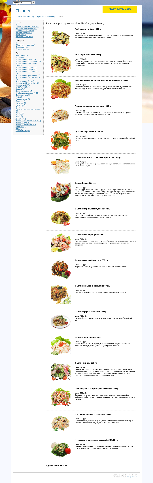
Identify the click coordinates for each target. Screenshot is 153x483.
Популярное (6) (22, 55)
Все (17, 25)
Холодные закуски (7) (24, 91)
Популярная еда (22, 47)
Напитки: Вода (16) (23, 123)
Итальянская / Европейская (26, 29)
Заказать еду (120, 9)
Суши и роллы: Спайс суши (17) (28, 61)
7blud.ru (24, 10)
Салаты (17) (20, 89)
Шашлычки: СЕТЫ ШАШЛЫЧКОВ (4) (23, 86)
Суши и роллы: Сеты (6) (25, 81)
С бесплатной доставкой (25, 45)
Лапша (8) (19, 115)
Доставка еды (29, 16)
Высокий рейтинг (22, 49)
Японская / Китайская (24, 37)
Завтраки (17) (21, 57)
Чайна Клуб (51, 16)
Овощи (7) (20, 113)
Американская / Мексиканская (27, 27)
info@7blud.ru (132, 477)
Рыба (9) (19, 97)
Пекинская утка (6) (23, 95)
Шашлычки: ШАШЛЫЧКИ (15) (27, 83)
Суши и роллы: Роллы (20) (26, 69)
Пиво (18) (19, 129)
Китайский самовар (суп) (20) (27, 93)
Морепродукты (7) (23, 99)
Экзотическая (21, 35)
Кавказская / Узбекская (25, 31)
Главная (19, 16)
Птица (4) (19, 107)
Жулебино (41, 16)
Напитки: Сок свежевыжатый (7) (28, 121)
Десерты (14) (21, 119)
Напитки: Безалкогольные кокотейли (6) (26, 126)
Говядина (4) (21, 105)
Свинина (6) (20, 101)
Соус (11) (19, 117)
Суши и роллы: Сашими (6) (26, 67)
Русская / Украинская (24, 33)
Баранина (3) (21, 103)
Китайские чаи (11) (23, 131)
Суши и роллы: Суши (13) (26, 59)
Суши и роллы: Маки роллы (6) (28, 75)
